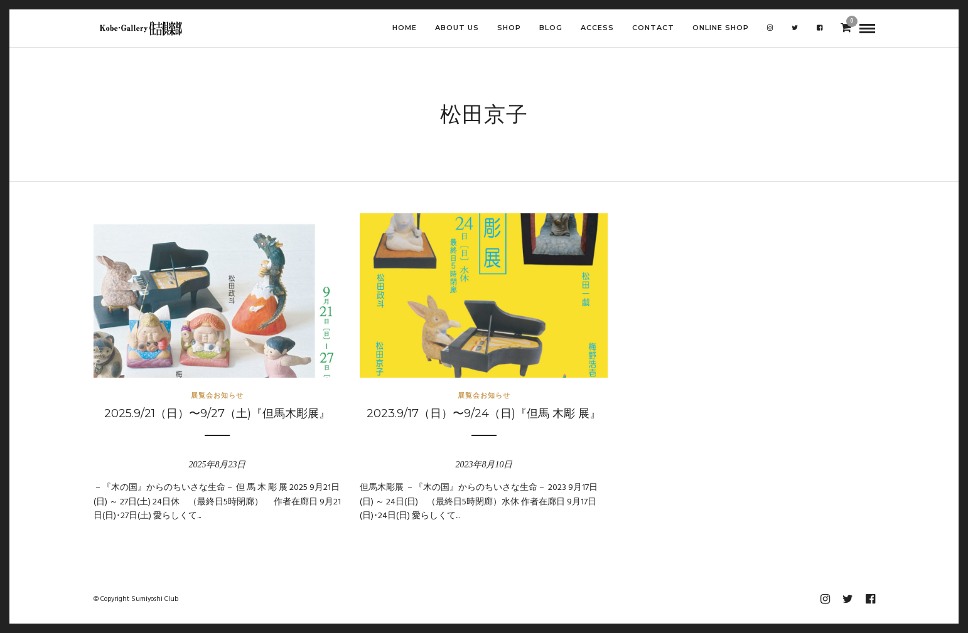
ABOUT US (457, 27)
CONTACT (653, 27)
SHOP (509, 27)
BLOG (550, 27)
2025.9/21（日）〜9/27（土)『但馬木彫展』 (217, 413)
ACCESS (597, 27)
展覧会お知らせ (217, 395)
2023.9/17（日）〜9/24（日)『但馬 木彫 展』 (484, 413)
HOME (404, 27)
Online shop (720, 27)
